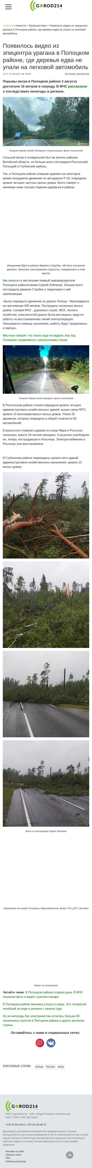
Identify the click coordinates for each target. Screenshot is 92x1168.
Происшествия (37, 25)
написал (14, 280)
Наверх (69, 1155)
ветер (61, 1066)
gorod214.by (83, 74)
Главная (8, 25)
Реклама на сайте (15, 1151)
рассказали (77, 86)
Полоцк (39, 1066)
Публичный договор (16, 1161)
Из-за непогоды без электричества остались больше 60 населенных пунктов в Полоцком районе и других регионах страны (43, 1021)
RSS (8, 1158)
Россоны (50, 1066)
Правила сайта (13, 1155)
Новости (21, 25)
